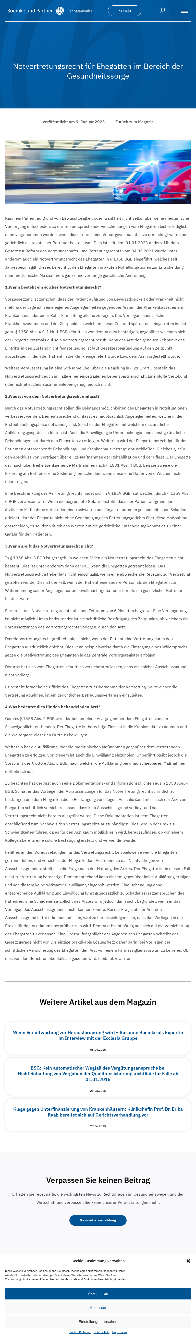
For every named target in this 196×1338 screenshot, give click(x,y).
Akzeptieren (98, 1293)
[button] (188, 1260)
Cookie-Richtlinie (80, 1332)
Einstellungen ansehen (98, 1321)
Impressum (119, 1332)
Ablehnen (98, 1307)
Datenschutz (101, 1332)
